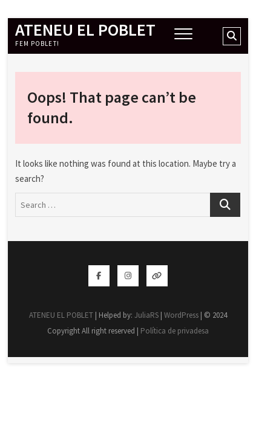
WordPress (181, 315)
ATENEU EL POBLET (85, 29)
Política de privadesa (174, 331)
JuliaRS (146, 315)
